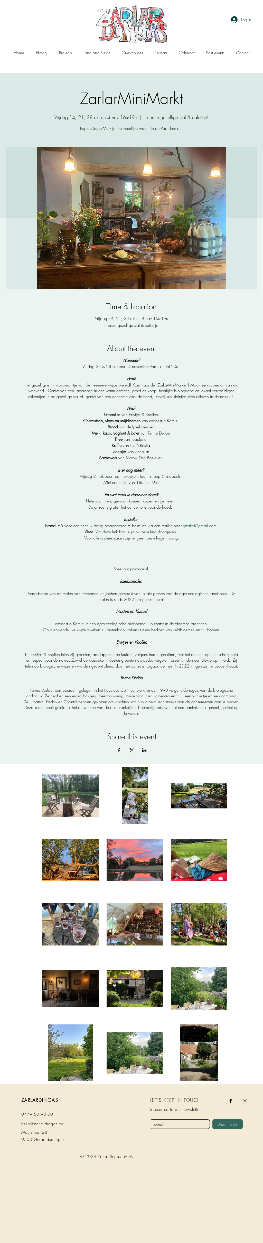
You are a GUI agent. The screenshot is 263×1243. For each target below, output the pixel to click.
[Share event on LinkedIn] (144, 750)
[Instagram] (245, 1101)
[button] (65, 52)
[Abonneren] (227, 1124)
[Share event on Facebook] (119, 750)
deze (106, 532)
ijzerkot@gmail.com (200, 525)
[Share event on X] (131, 750)
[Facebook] (231, 1101)
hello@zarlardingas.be (42, 1124)
